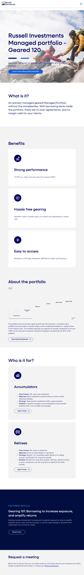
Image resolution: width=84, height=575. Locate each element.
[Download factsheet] (20, 339)
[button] (81, 4)
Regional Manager (52, 566)
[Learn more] (22, 411)
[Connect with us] (25, 72)
